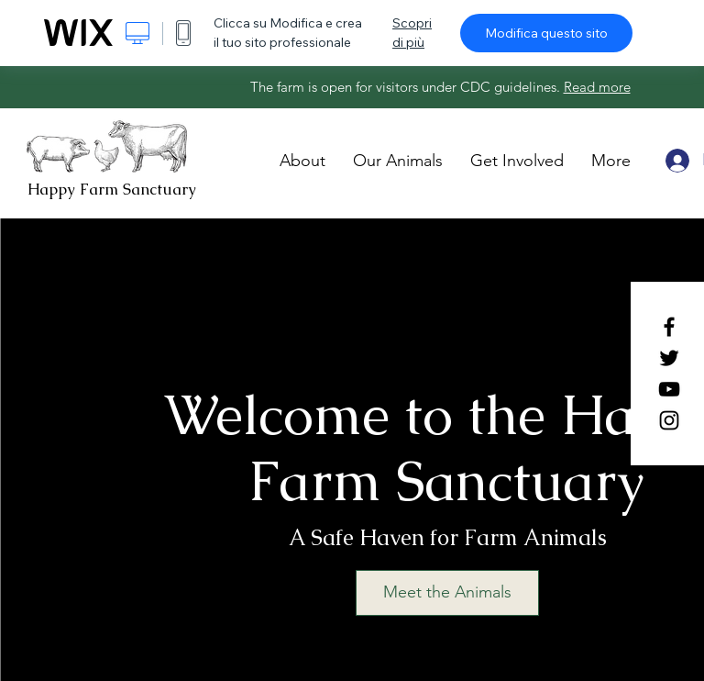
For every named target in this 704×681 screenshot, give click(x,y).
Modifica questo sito (546, 33)
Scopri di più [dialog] (412, 32)
